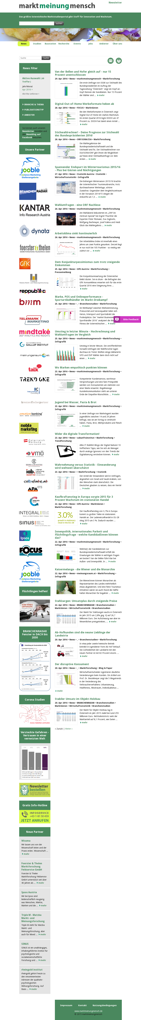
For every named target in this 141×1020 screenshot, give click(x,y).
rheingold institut (32, 969)
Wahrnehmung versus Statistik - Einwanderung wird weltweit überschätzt (85, 466)
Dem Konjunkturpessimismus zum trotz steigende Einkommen (87, 263)
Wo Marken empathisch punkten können (81, 367)
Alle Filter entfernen (30, 94)
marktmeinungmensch (57, 6)
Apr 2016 (27, 89)
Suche (46, 58)
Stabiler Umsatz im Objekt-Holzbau (77, 698)
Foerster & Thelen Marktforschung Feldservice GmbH (31, 866)
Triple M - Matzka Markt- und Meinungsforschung (33, 918)
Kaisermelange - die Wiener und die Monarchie (85, 569)
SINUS (25, 943)
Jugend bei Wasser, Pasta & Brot (75, 402)
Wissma (25, 840)
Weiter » (69, 729)
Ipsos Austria (29, 892)
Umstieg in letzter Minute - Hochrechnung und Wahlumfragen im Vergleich (85, 333)
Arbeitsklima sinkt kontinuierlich (76, 233)
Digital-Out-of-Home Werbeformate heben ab (84, 103)
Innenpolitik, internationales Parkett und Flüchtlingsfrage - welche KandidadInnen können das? (86, 534)
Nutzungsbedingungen (105, 1005)
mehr (102, 95)
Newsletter (115, 2)
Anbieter (29, 115)
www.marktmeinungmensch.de (88, 1011)
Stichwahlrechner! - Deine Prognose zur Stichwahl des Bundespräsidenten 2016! (87, 134)
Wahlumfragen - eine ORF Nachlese (77, 204)
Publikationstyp (34, 110)
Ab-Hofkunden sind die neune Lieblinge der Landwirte (82, 634)
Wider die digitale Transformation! (77, 433)
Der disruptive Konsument (72, 664)
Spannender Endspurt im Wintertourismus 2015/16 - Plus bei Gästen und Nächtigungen (87, 168)
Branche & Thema (34, 104)
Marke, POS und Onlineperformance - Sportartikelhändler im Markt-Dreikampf (81, 298)
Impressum (66, 1005)
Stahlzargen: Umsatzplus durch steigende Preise (86, 600)
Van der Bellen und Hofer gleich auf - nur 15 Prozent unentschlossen (83, 73)
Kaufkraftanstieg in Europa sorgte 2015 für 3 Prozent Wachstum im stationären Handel (84, 498)
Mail (111, 61)
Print (119, 61)
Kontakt (82, 1005)
